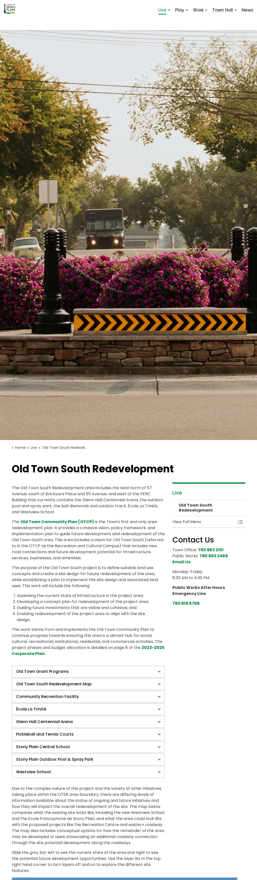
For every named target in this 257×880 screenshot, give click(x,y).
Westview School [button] (33, 772)
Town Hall (222, 23)
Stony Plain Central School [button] (43, 747)
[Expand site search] (248, 7)
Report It (211, 7)
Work (198, 23)
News (247, 23)
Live (162, 23)
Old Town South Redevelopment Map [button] (54, 684)
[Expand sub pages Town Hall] (235, 22)
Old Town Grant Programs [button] (42, 671)
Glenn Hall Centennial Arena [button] (44, 722)
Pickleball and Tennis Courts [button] (45, 734)
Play (179, 23)
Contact (191, 7)
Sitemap (231, 7)
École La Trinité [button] (31, 709)
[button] (203, 521)
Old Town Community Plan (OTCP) (57, 522)
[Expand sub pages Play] (186, 22)
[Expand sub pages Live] (168, 22)
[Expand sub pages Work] (206, 22)
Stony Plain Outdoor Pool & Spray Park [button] (54, 759)
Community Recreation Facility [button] (47, 696)
